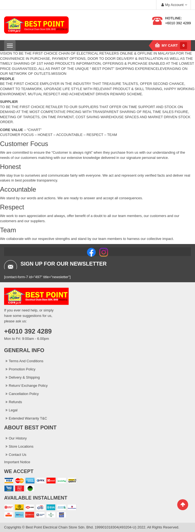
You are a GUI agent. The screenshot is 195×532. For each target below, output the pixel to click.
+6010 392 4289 (178, 23)
